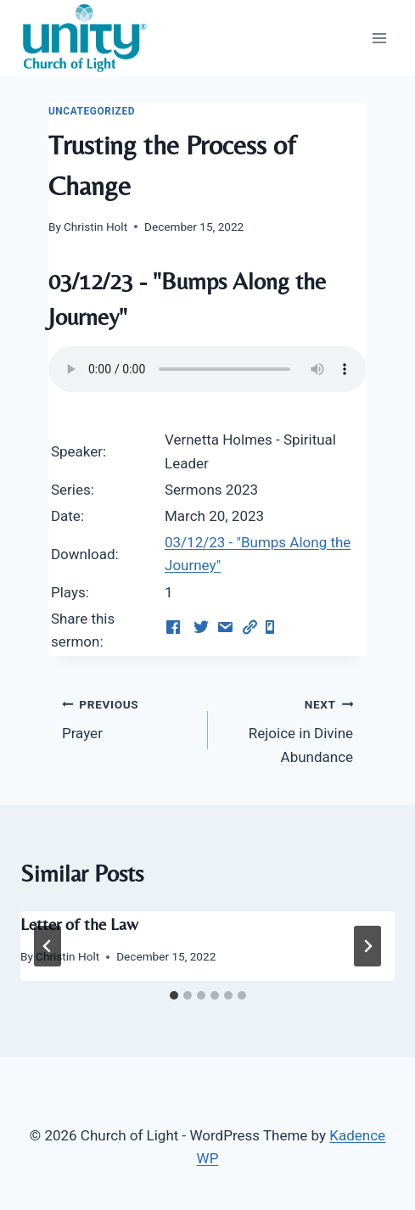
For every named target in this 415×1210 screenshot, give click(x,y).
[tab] (174, 995)
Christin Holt (95, 226)
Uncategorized (91, 111)
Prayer (127, 717)
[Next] (367, 946)
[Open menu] (379, 38)
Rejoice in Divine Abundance (288, 728)
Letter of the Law (79, 923)
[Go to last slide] (47, 946)
